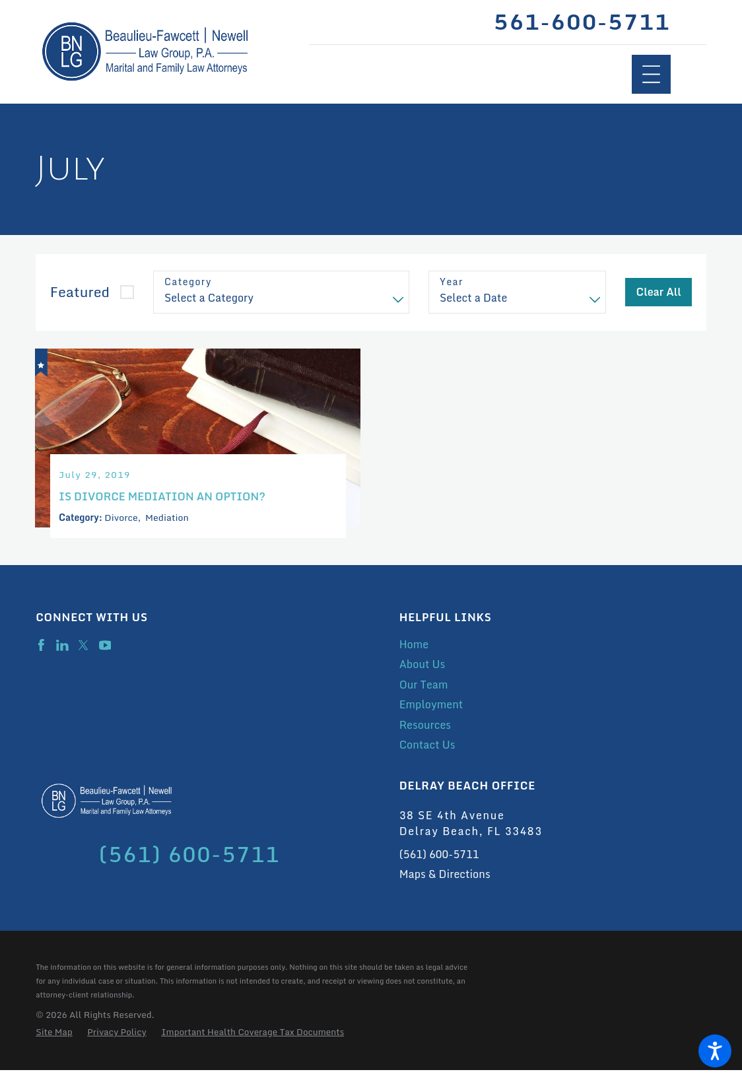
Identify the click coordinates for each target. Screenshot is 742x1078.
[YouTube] (105, 653)
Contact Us (427, 752)
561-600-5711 (581, 22)
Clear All (658, 291)
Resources (425, 732)
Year (451, 282)
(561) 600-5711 (439, 862)
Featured (80, 291)
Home (414, 652)
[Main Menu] (651, 74)
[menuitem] (552, 652)
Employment (431, 712)
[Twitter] (83, 653)
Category (188, 282)
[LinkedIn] (62, 653)
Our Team (423, 692)
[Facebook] (41, 653)
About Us (422, 672)
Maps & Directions (444, 882)
